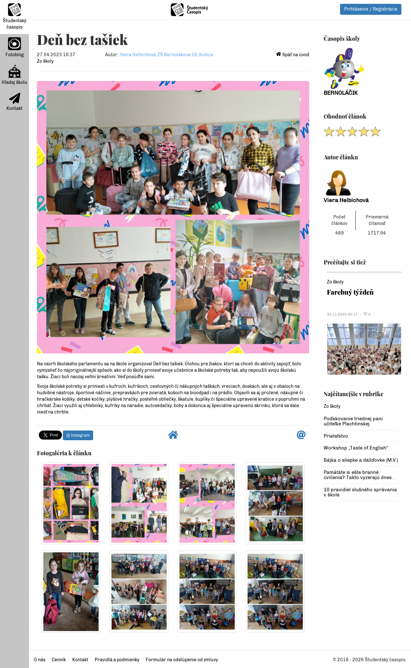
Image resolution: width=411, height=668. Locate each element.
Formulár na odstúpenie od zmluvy (182, 660)
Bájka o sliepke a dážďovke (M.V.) (361, 460)
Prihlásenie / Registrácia (370, 9)
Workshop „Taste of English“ (356, 448)
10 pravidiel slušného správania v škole (360, 492)
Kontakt (14, 102)
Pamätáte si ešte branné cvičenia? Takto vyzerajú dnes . (359, 475)
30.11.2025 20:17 (342, 314)
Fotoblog (14, 47)
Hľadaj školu (14, 75)
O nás (39, 660)
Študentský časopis (14, 16)
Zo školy (45, 61)
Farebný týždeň (350, 292)
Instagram (78, 435)
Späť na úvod (292, 55)
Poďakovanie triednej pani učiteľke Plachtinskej (353, 421)
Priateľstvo (336, 436)
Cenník (59, 660)
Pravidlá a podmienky (117, 660)
